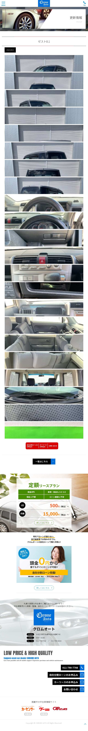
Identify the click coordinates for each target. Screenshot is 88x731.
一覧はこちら (42, 461)
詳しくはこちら (42, 522)
